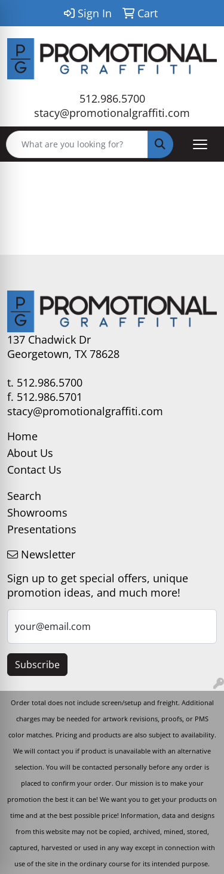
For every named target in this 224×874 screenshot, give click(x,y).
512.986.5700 (112, 98)
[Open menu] (200, 144)
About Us (30, 453)
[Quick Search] (77, 144)
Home (22, 436)
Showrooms (37, 512)
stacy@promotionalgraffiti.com (112, 113)
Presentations (41, 529)
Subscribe (37, 664)
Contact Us (34, 469)
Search (24, 496)
